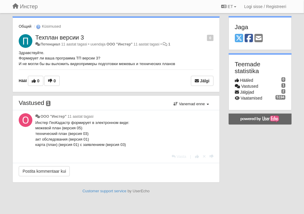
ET (228, 6)
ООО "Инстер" (120, 44)
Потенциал (50, 44)
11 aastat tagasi (80, 116)
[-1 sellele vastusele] (211, 156)
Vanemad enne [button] (191, 104)
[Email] (258, 38)
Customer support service (104, 191)
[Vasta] (179, 156)
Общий (25, 26)
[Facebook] (249, 38)
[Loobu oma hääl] (204, 156)
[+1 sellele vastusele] (197, 156)
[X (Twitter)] (239, 38)
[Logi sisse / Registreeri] (265, 6)
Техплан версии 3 (59, 37)
